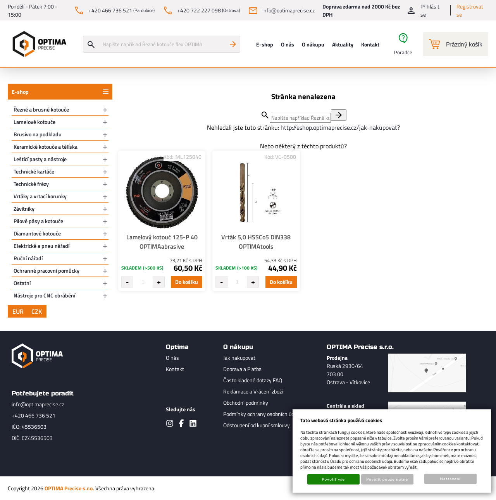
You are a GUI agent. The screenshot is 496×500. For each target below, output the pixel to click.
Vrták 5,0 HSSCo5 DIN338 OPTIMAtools (256, 241)
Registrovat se (469, 10)
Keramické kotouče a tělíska (46, 147)
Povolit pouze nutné (387, 479)
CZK (36, 311)
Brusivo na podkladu (38, 134)
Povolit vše (333, 479)
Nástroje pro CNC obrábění (44, 295)
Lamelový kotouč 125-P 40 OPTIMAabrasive (162, 241)
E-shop (20, 92)
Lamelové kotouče (34, 122)
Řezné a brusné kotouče (41, 109)
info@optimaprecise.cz (38, 404)
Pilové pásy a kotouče (38, 221)
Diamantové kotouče (37, 233)
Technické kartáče (34, 171)
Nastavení (450, 478)
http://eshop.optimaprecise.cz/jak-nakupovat (339, 127)
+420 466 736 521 (33, 415)
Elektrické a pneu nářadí (41, 246)
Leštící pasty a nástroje (40, 159)
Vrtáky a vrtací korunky (40, 196)
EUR (18, 311)
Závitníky (24, 208)
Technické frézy (31, 184)
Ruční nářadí (28, 258)
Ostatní (22, 283)
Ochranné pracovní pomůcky (46, 270)
